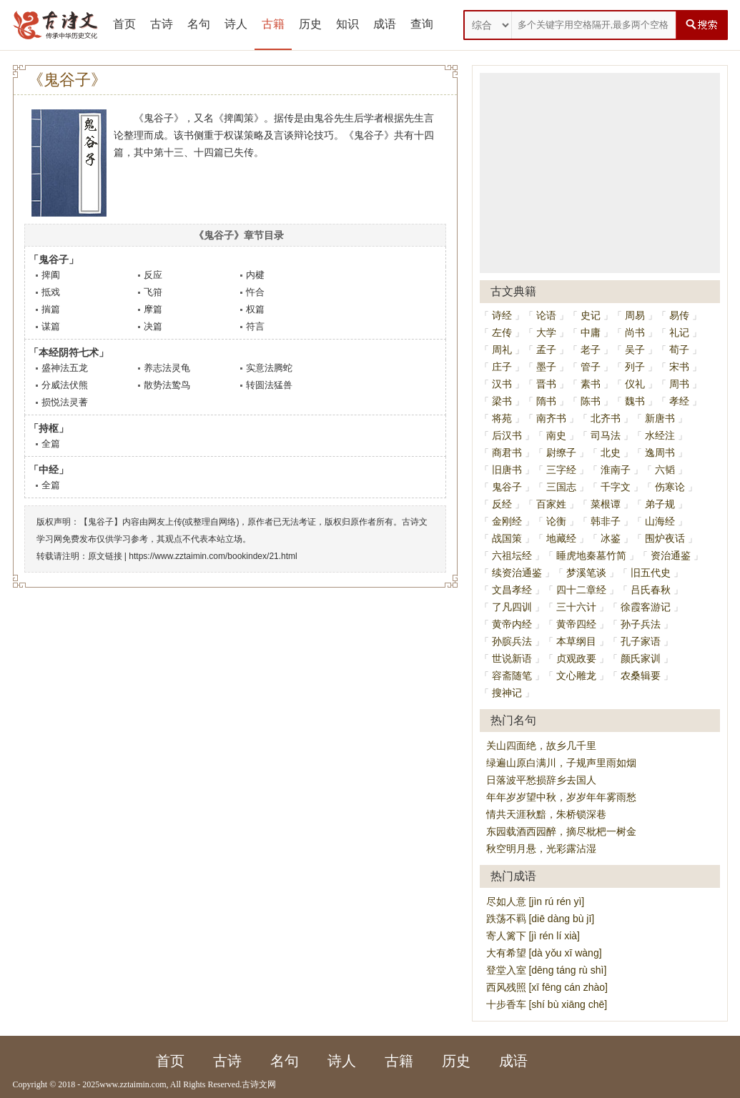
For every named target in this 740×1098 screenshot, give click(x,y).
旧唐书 (507, 469)
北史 (611, 452)
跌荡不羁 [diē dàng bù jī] (540, 918)
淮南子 (616, 469)
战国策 (507, 538)
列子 (635, 366)
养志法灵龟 (167, 367)
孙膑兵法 (512, 641)
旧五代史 (651, 572)
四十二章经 (581, 589)
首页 (124, 24)
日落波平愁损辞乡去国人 (541, 780)
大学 (546, 332)
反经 (502, 504)
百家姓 (551, 504)
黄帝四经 (576, 624)
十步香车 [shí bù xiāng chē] (547, 1004)
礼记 (679, 332)
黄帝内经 (512, 624)
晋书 (546, 384)
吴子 (635, 349)
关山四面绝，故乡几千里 (541, 745)
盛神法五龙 (64, 367)
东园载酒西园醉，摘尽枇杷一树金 (561, 831)
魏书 (635, 401)
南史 (556, 435)
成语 (384, 24)
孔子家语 (641, 641)
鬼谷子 (507, 487)
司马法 (606, 435)
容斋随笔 (512, 675)
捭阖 (50, 274)
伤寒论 (670, 487)
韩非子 (606, 521)
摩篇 (153, 309)
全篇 (50, 443)
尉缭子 (561, 452)
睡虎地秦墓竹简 (591, 555)
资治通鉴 (671, 555)
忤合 (255, 292)
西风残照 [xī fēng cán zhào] (547, 987)
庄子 (502, 366)
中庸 (591, 332)
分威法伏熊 (64, 385)
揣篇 (50, 309)
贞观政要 (576, 658)
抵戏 (50, 292)
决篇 (153, 326)
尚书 (635, 332)
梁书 (502, 401)
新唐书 (660, 418)
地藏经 (561, 538)
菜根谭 (606, 504)
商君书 (507, 452)
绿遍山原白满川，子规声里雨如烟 (561, 762)
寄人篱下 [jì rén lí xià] (533, 935)
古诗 (161, 24)
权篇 (255, 309)
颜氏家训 (641, 658)
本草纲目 (576, 641)
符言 (255, 326)
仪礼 (635, 384)
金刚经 (507, 521)
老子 (591, 349)
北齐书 (606, 418)
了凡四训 (512, 607)
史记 (591, 315)
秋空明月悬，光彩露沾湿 (541, 848)
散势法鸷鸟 (167, 385)
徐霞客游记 (646, 607)
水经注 (660, 435)
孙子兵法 (641, 624)
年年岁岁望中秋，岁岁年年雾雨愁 (561, 797)
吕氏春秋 (651, 589)
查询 (421, 24)
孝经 (679, 401)
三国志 (561, 487)
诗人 (236, 24)
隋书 (546, 401)
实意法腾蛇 (269, 367)
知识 (347, 24)
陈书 (591, 401)
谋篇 (50, 326)
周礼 (502, 349)
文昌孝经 (512, 589)
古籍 (273, 24)
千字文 (616, 487)
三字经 (561, 469)
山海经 (660, 521)
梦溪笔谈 (586, 572)
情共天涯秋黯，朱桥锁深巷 (546, 814)
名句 (198, 24)
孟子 (546, 349)
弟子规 (660, 504)
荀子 (679, 349)
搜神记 (507, 692)
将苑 (502, 418)
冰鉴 (611, 538)
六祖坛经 (512, 555)
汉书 (502, 384)
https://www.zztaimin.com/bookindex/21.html (213, 556)
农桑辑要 (641, 675)
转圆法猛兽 (269, 385)
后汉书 (507, 435)
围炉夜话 (665, 538)
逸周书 (660, 452)
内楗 (255, 274)
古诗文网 (259, 1084)
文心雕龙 (576, 675)
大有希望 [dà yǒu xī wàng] (544, 953)
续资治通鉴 (517, 572)
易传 (679, 315)
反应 (153, 274)
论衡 (556, 521)
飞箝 (153, 292)
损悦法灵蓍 (64, 402)
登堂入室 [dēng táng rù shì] (546, 970)
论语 (546, 315)
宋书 (679, 366)
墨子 (546, 366)
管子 (591, 366)
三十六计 (576, 607)
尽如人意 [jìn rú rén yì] (535, 901)
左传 (502, 332)
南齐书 (551, 418)
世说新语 (512, 658)
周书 (679, 384)
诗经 (502, 315)
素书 (591, 384)
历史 (310, 24)
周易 (635, 315)
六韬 (665, 469)
